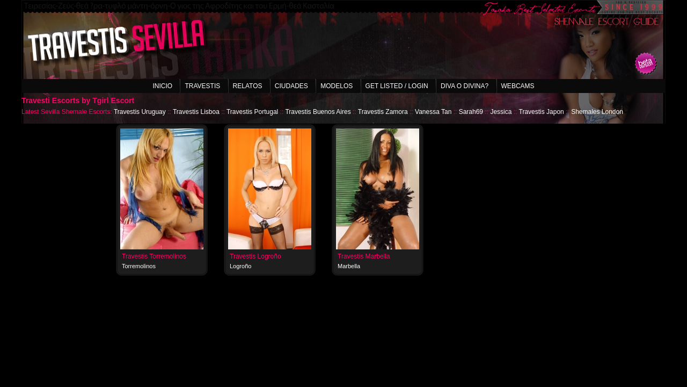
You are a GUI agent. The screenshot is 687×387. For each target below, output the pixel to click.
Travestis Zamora (383, 112)
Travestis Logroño (255, 256)
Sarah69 (471, 112)
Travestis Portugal (252, 112)
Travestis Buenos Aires (317, 112)
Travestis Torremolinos (154, 256)
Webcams (518, 86)
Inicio (162, 86)
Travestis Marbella (364, 256)
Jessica (500, 112)
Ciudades (291, 86)
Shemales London (597, 112)
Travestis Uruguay (140, 112)
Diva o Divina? (464, 86)
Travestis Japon (541, 112)
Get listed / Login (397, 86)
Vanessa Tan (433, 112)
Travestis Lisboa (196, 112)
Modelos (336, 86)
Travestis (202, 86)
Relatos (247, 86)
